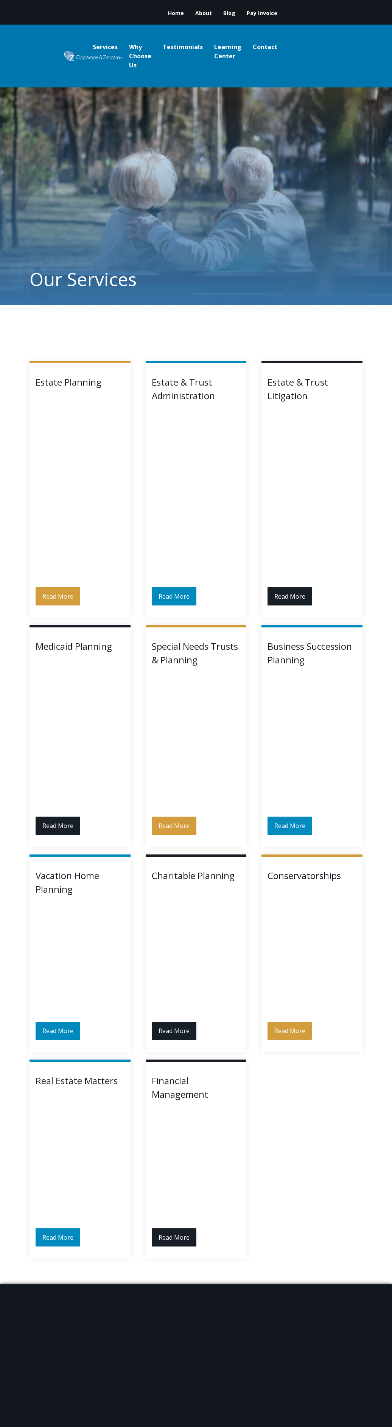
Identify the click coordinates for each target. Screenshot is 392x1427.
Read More (57, 596)
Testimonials (183, 47)
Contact (265, 47)
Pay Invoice (262, 13)
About (203, 13)
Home (176, 13)
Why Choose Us (140, 56)
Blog (229, 13)
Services (105, 47)
